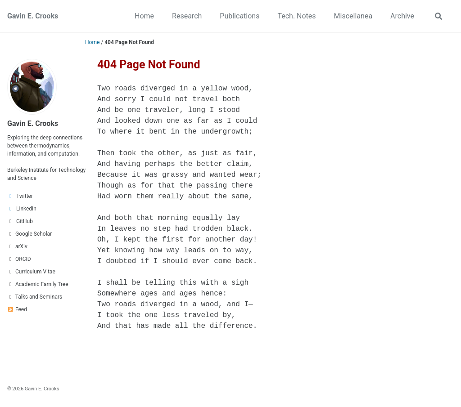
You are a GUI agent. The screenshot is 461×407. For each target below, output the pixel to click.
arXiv (17, 246)
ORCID (19, 259)
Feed (17, 309)
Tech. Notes (296, 16)
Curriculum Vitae (31, 271)
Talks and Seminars (34, 297)
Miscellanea (353, 16)
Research (187, 16)
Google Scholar (29, 234)
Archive (402, 16)
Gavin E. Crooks (32, 16)
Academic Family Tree (37, 284)
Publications (239, 16)
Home (144, 16)
